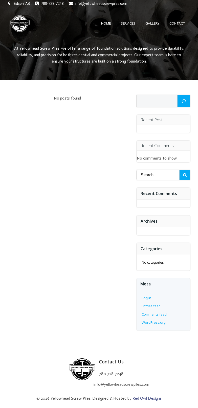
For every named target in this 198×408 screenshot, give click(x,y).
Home (106, 23)
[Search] (184, 101)
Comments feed (154, 314)
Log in (146, 298)
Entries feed (151, 306)
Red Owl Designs (147, 398)
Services (128, 23)
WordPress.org (154, 322)
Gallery (152, 23)
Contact (177, 23)
